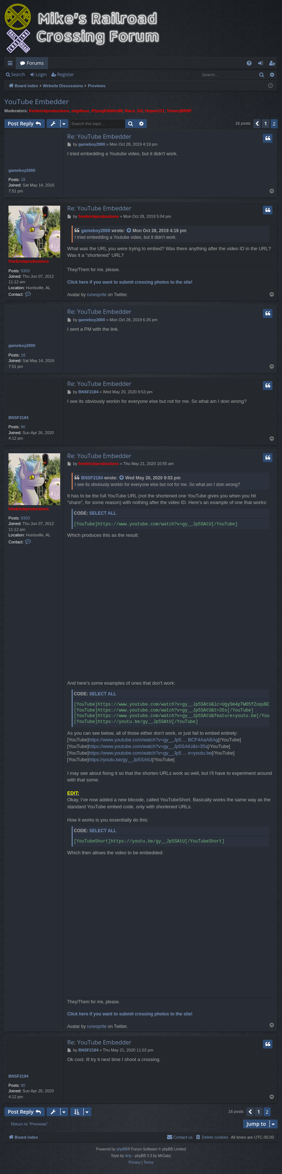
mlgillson (80, 111)
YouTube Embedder (36, 101)
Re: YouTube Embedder (99, 136)
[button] (257, 123)
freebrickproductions (49, 111)
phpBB (121, 1149)
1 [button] (265, 123)
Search (18, 74)
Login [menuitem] (262, 64)
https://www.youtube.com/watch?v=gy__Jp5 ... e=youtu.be (150, 753)
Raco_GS (134, 111)
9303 (25, 271)
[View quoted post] (129, 230)
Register (65, 74)
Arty (128, 1156)
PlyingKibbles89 (107, 111)
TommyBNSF (179, 111)
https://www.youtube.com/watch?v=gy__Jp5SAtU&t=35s (147, 746)
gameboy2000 (21, 170)
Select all (102, 513)
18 (23, 179)
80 (23, 427)
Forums (35, 63)
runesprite (96, 294)
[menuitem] (249, 63)
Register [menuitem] (274, 64)
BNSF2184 (18, 417)
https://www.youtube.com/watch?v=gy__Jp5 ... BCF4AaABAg (153, 739)
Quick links (11, 64)
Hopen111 (154, 111)
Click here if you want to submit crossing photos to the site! (129, 282)
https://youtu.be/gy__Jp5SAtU (120, 759)
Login (41, 74)
